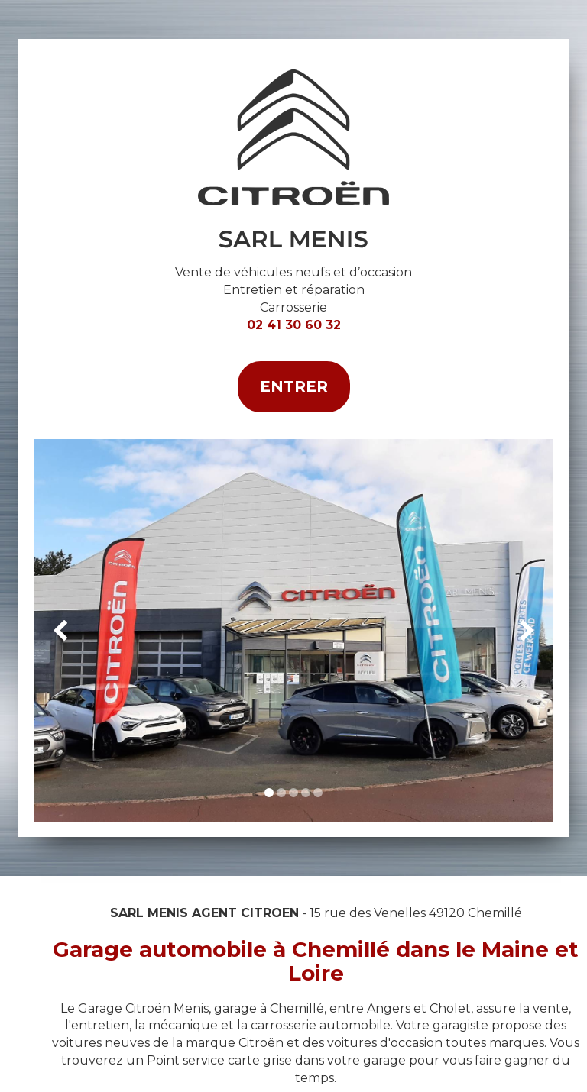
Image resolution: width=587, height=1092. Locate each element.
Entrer (294, 386)
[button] (60, 630)
